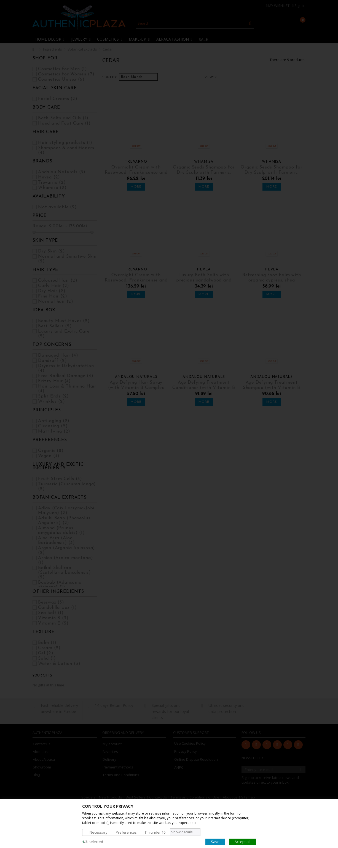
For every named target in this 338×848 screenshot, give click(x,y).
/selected (92, 841)
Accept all (242, 841)
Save (215, 841)
